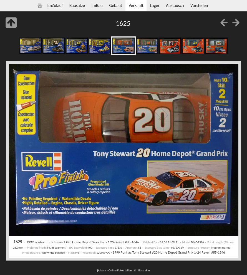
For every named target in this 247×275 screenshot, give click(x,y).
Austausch (175, 5)
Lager (154, 5)
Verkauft (135, 5)
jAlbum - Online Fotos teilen (114, 270)
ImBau (97, 5)
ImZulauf (55, 5)
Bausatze (77, 5)
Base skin (144, 270)
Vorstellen (199, 5)
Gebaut (115, 5)
